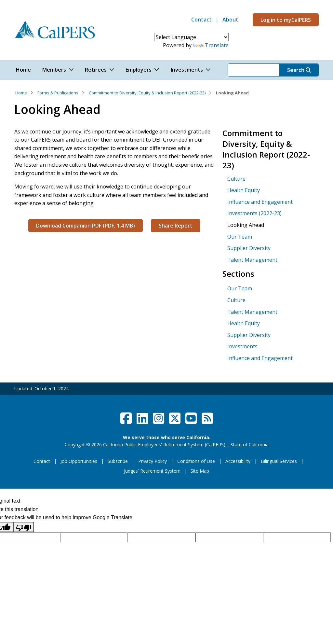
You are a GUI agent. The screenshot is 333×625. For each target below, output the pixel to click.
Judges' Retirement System (152, 471)
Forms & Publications (57, 93)
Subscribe (118, 461)
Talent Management (252, 259)
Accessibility (237, 461)
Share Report (176, 225)
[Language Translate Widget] (191, 37)
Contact (201, 19)
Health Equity (243, 190)
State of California (250, 444)
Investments (242, 346)
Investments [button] (187, 69)
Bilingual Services (279, 461)
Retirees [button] (96, 69)
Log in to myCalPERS (285, 19)
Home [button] (23, 69)
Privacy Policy (152, 461)
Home (21, 93)
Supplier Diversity (249, 248)
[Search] (254, 69)
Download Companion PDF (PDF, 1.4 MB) (85, 225)
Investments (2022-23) (254, 213)
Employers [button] (139, 69)
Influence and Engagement (260, 201)
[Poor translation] (23, 527)
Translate (211, 45)
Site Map (200, 471)
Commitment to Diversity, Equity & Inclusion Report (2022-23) (147, 93)
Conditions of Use (196, 461)
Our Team (239, 236)
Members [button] (54, 69)
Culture (236, 178)
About (230, 19)
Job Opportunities (78, 461)
